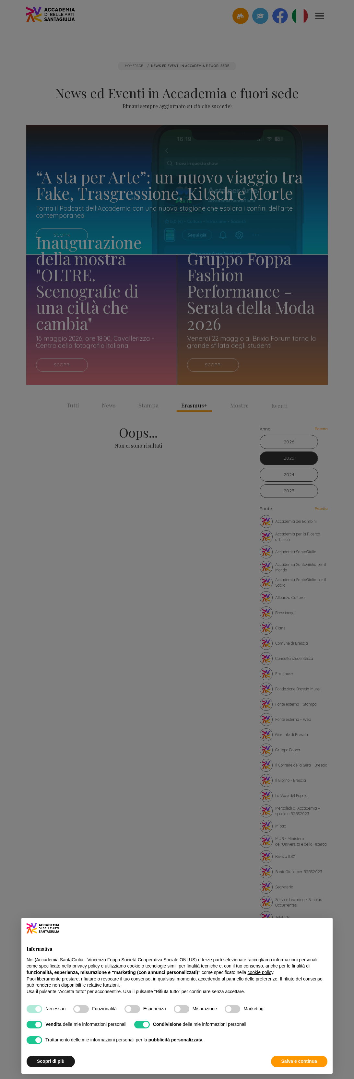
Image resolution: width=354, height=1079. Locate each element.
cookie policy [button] (260, 972)
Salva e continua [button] (299, 1061)
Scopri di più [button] (51, 1061)
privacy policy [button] (86, 965)
